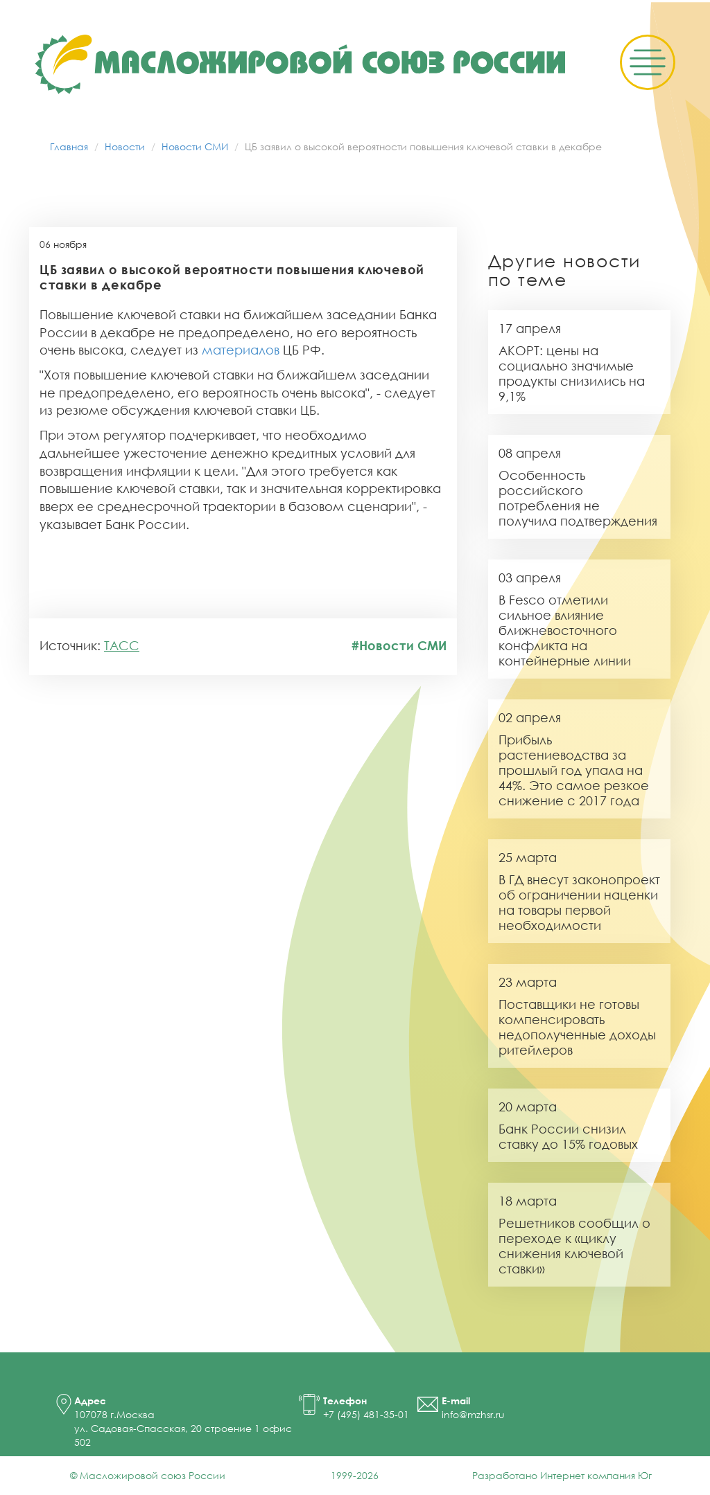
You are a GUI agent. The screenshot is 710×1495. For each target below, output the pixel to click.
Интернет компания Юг (596, 1475)
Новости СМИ (195, 146)
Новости (125, 146)
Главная (69, 146)
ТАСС (121, 645)
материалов (240, 349)
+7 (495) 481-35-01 (366, 1414)
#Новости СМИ (399, 645)
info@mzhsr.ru (473, 1414)
